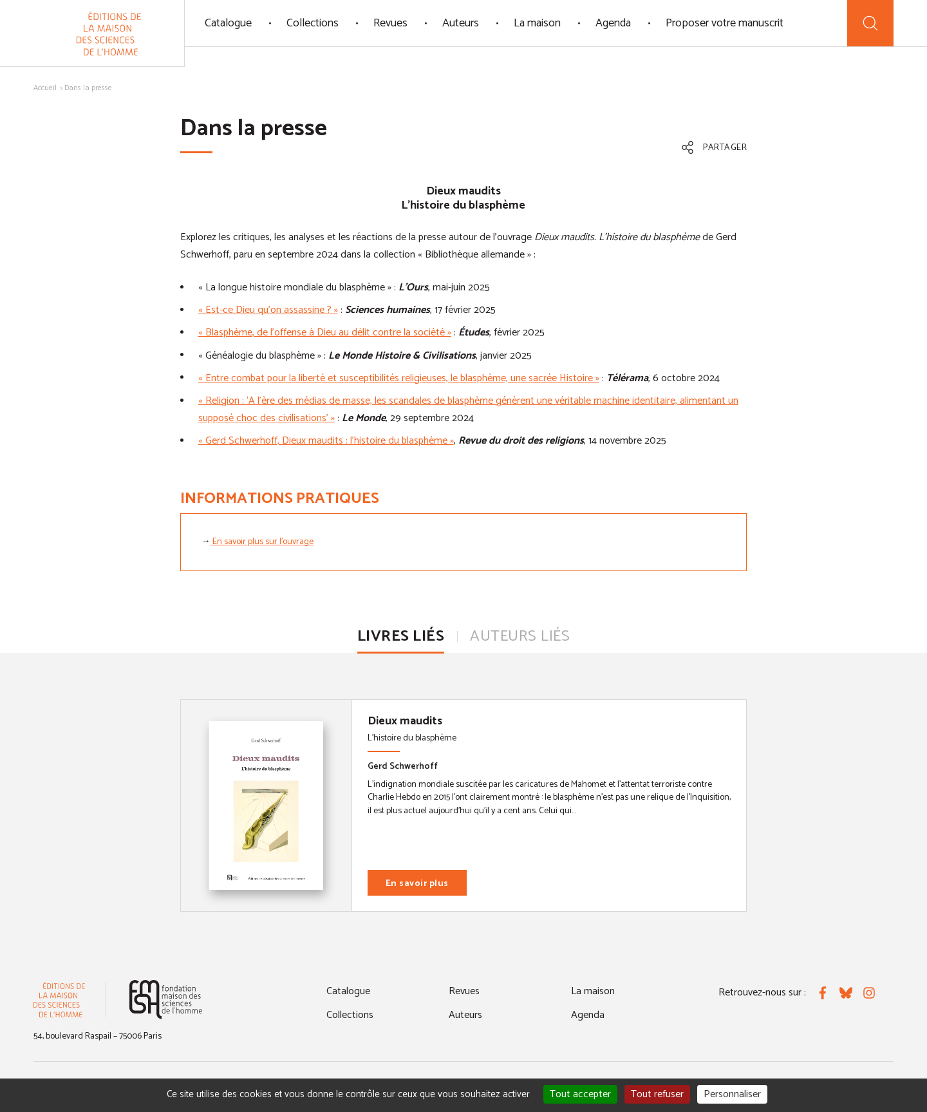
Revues (390, 23)
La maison (537, 23)
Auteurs (460, 23)
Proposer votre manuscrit (724, 23)
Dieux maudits (405, 721)
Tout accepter (580, 1094)
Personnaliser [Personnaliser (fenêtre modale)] (732, 1094)
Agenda (613, 23)
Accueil (45, 88)
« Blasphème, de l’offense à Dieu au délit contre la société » (324, 332)
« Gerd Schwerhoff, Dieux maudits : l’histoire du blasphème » (326, 440)
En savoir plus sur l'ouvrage (262, 541)
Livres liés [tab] (401, 636)
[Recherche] (870, 23)
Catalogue (228, 23)
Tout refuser (657, 1094)
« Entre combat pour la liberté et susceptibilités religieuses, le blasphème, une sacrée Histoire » (398, 378)
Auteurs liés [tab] (520, 636)
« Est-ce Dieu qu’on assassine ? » (268, 310)
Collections (312, 23)
